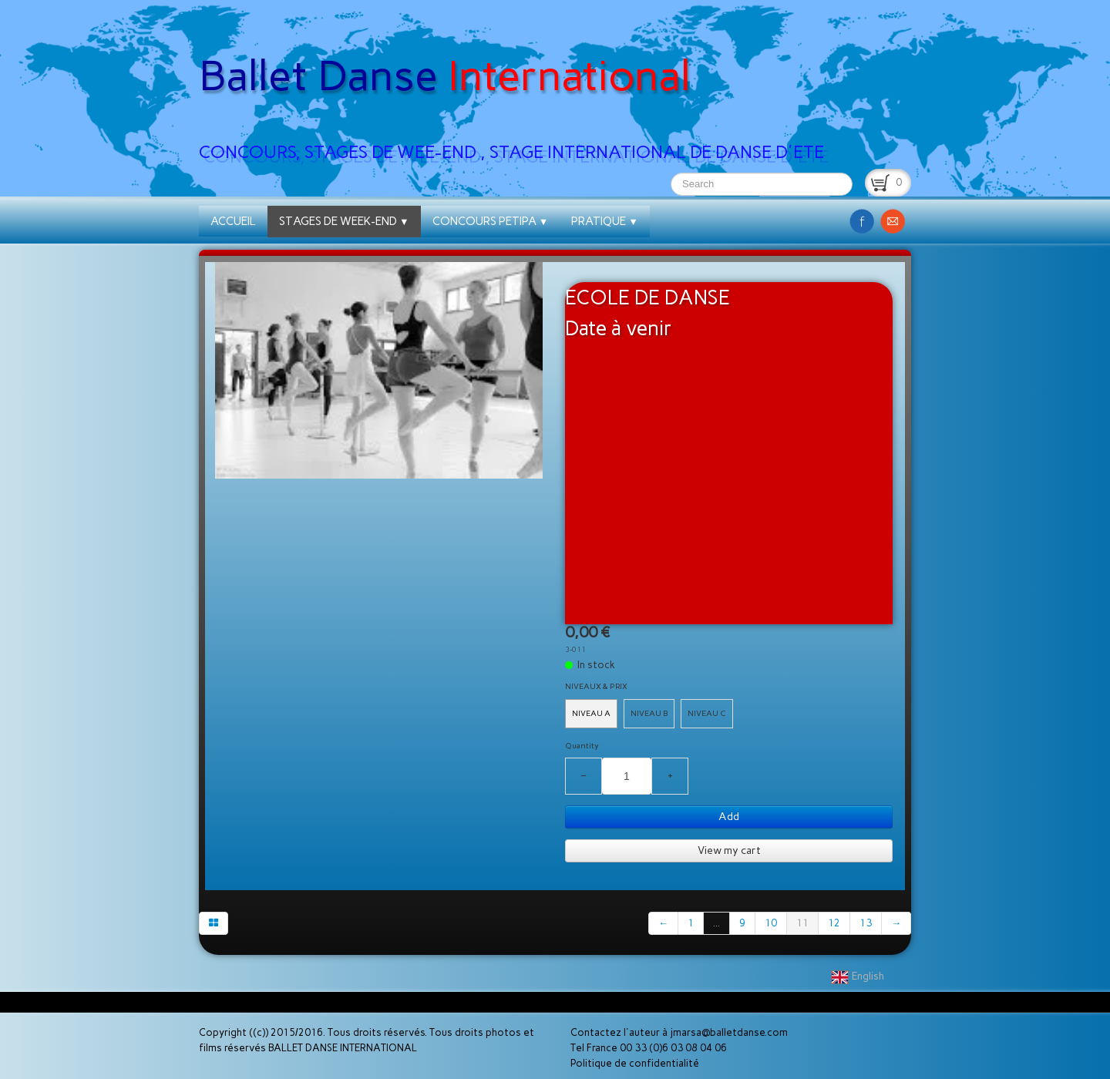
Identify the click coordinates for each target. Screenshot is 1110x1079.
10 (771, 923)
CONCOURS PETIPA (490, 221)
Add (728, 816)
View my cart (729, 850)
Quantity (582, 746)
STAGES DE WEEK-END (344, 221)
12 (834, 923)
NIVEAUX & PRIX (596, 686)
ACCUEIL (233, 221)
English (858, 976)
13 (865, 923)
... (716, 923)
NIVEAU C (707, 713)
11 (802, 923)
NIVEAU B (649, 713)
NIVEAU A (591, 713)
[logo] (517, 86)
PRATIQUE (604, 221)
